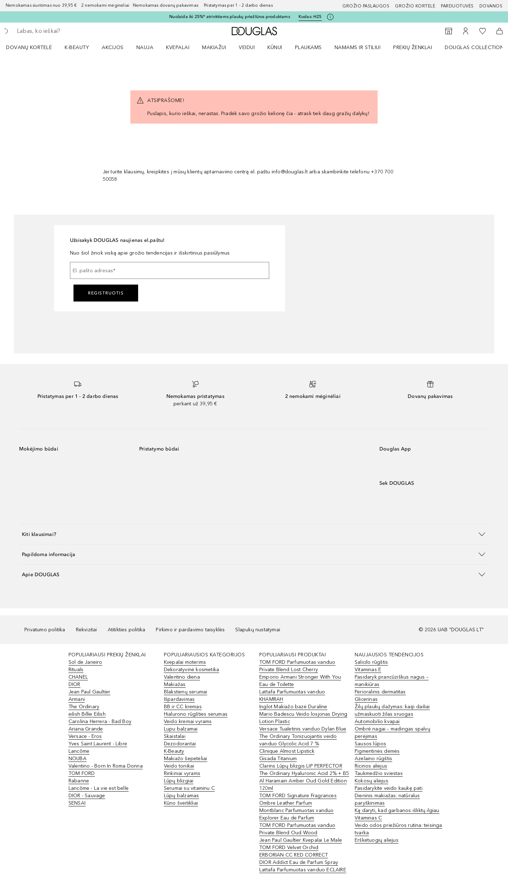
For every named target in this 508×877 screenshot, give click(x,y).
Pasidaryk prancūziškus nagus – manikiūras (392, 680)
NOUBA (78, 759)
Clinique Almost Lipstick (286, 751)
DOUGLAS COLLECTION (474, 47)
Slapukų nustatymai (257, 630)
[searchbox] (69, 31)
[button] (254, 534)
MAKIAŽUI (214, 47)
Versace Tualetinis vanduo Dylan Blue (302, 729)
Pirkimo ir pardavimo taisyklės (190, 630)
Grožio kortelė (415, 6)
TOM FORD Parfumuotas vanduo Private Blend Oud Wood (297, 829)
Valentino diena (182, 677)
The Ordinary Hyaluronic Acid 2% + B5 (304, 773)
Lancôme (79, 751)
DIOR (75, 684)
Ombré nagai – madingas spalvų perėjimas (392, 732)
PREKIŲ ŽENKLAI (412, 47)
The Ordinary (84, 707)
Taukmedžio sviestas (379, 773)
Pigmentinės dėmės (377, 751)
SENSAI (77, 803)
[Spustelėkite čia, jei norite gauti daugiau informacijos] (330, 16)
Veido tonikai (179, 766)
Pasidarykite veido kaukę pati (389, 788)
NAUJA (145, 47)
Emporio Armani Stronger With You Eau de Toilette (300, 680)
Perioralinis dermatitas (380, 692)
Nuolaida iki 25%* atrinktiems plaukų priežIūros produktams (229, 16)
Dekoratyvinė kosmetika (191, 670)
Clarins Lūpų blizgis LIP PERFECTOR (300, 766)
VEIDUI (247, 47)
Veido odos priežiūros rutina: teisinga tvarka (398, 829)
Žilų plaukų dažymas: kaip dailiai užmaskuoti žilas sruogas (392, 710)
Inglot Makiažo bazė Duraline (293, 707)
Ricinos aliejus (371, 766)
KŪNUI (274, 47)
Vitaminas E (368, 670)
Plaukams (308, 47)
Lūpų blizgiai (179, 781)
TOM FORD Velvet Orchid (288, 848)
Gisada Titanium (278, 759)
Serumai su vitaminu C (189, 788)
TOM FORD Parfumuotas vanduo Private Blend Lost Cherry (297, 666)
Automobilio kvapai (377, 721)
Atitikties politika (127, 630)
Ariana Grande (86, 729)
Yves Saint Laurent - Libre (98, 744)
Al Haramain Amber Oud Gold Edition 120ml (303, 784)
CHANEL (78, 677)
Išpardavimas (179, 699)
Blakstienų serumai (185, 692)
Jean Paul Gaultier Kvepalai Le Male (300, 840)
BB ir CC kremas (183, 707)
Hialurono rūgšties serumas (196, 714)
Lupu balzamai (181, 729)
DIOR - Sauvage (87, 796)
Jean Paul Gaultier (90, 692)
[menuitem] (33, 47)
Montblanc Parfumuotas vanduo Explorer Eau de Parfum (296, 814)
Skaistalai (174, 736)
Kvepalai (177, 47)
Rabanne (79, 781)
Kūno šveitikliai (181, 803)
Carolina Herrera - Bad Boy (100, 721)
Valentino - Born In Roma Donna (106, 766)
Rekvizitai (86, 630)
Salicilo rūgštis (371, 662)
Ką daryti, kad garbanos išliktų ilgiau (397, 810)
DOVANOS (491, 6)
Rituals (76, 670)
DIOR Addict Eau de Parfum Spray (298, 862)
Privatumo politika (44, 630)
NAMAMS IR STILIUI (358, 47)
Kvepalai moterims (185, 662)
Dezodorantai (180, 744)
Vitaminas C (368, 818)
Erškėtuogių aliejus (376, 840)
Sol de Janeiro (85, 662)
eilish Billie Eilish (87, 714)
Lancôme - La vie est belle (99, 788)
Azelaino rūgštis (373, 759)
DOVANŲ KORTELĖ (29, 47)
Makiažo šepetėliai (185, 759)
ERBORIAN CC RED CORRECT (293, 855)
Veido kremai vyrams (188, 721)
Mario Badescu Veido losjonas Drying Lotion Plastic (303, 717)
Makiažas (175, 684)
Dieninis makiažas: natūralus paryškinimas (387, 799)
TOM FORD (82, 773)
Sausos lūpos (370, 744)
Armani (77, 699)
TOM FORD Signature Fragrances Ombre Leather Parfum (298, 799)
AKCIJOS (113, 47)
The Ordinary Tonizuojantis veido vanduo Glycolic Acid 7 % (298, 740)
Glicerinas (366, 699)
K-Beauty (174, 751)
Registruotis (106, 293)
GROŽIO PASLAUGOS (365, 6)
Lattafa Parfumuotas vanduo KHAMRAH (292, 695)
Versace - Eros (85, 736)
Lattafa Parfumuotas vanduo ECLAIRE (302, 870)
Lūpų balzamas (181, 796)
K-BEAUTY (77, 47)
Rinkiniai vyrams (182, 773)
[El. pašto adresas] (169, 270)
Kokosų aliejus (371, 781)
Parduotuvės (457, 6)
